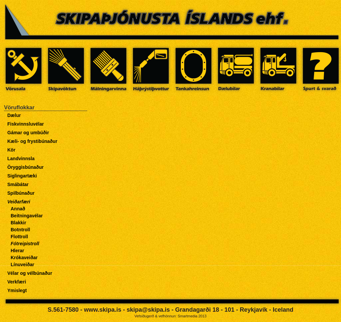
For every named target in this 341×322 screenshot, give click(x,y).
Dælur (14, 115)
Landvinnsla (21, 158)
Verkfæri (16, 281)
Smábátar (18, 184)
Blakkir (18, 222)
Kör (11, 150)
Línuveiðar (22, 264)
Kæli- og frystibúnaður (32, 141)
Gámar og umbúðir (28, 132)
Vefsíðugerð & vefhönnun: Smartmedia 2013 (170, 316)
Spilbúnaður (21, 193)
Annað (18, 208)
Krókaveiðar (24, 257)
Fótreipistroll (25, 243)
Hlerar (17, 250)
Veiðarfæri (18, 201)
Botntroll (20, 229)
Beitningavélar (27, 215)
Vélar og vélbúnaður (29, 273)
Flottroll (19, 236)
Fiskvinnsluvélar (25, 124)
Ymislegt (17, 290)
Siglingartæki (22, 175)
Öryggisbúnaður (25, 167)
